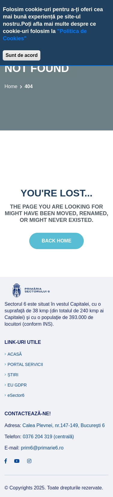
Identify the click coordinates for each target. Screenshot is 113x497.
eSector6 (16, 395)
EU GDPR (17, 385)
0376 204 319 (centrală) (48, 436)
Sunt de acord (21, 55)
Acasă (15, 354)
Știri (13, 374)
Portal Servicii (25, 364)
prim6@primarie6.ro (42, 447)
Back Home (56, 240)
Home (11, 86)
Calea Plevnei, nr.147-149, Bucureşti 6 (64, 425)
